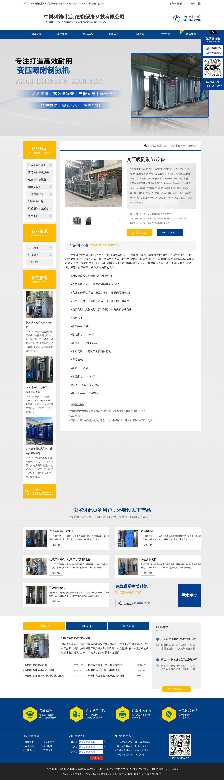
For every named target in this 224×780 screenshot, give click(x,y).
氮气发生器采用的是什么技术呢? (105, 665)
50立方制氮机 (148, 559)
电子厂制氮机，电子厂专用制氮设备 (69, 559)
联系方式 (47, 750)
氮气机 (123, 517)
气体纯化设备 (36, 194)
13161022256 (166, 232)
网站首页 (36, 34)
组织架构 (47, 746)
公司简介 (29, 742)
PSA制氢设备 (35, 201)
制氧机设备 (34, 186)
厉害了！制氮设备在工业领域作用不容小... (183, 660)
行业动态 (33, 255)
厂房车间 (165, 34)
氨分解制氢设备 (37, 179)
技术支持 (156, 774)
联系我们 (191, 34)
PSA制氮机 (51, 769)
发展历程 (29, 746)
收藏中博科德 (176, 3)
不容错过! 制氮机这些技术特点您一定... (182, 640)
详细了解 (56, 545)
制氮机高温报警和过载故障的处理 (106, 675)
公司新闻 (33, 247)
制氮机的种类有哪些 (36, 665)
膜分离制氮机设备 (38, 172)
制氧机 (133, 517)
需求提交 (189, 595)
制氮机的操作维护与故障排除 (104, 670)
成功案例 (139, 34)
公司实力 (29, 750)
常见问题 (33, 262)
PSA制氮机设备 (37, 165)
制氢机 (144, 517)
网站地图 (190, 3)
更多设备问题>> (176, 689)
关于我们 (62, 34)
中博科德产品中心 (125, 736)
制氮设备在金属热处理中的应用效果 (44, 675)
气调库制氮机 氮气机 (61, 531)
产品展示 (39, 149)
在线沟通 (138, 232)
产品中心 (88, 34)
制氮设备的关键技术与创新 (75, 638)
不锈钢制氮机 (57, 587)
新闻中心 (113, 34)
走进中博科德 (31, 736)
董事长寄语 (49, 742)
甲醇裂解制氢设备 (38, 208)
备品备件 (33, 215)
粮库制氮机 (147, 531)
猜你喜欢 (162, 627)
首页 (166, 145)
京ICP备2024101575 (131, 774)
